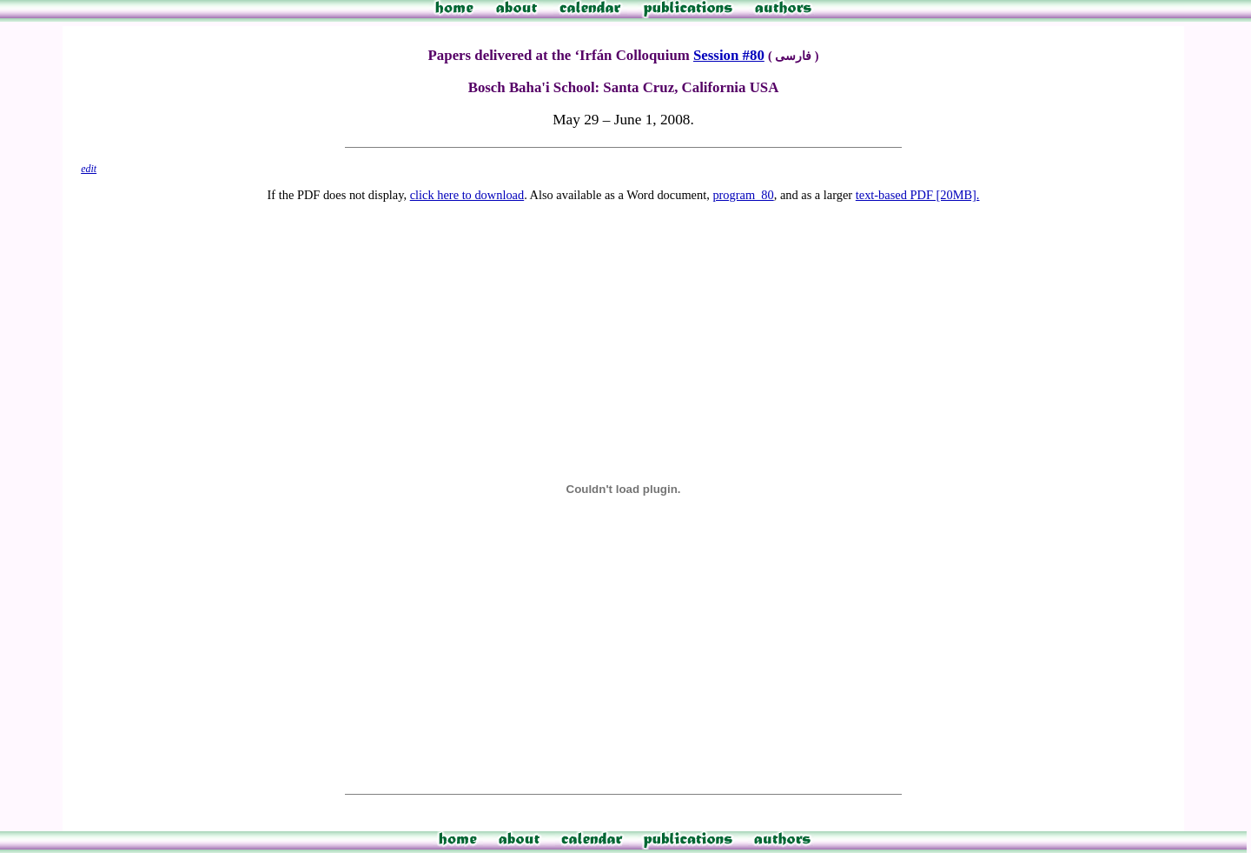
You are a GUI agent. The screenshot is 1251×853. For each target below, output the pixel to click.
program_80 (742, 195)
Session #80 (728, 55)
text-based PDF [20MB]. (918, 195)
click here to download (467, 195)
